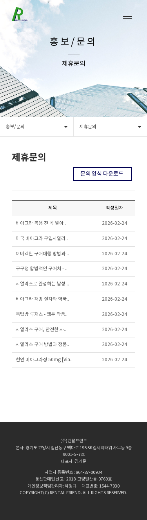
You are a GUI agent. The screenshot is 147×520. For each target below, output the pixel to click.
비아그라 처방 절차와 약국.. (42, 299)
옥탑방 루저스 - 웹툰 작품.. (41, 314)
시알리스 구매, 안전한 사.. (41, 329)
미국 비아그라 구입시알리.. (42, 238)
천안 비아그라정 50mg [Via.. (44, 359)
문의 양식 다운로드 (102, 174)
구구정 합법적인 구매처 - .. (41, 268)
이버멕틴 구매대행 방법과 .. (42, 253)
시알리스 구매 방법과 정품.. (42, 344)
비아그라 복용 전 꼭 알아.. (41, 223)
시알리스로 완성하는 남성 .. (42, 284)
